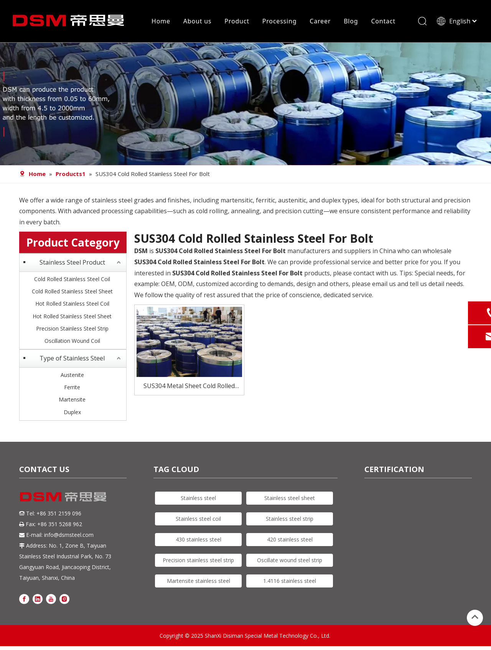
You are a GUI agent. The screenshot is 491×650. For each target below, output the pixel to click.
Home (161, 21)
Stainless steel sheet (289, 498)
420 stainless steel (290, 539)
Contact (383, 21)
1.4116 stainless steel (289, 580)
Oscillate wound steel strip (289, 560)
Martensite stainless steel (198, 580)
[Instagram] (64, 598)
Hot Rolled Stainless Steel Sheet (72, 316)
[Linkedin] (38, 598)
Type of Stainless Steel (72, 358)
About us (197, 21)
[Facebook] (24, 598)
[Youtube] (51, 598)
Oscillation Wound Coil (72, 340)
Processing (279, 21)
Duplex (72, 412)
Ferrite (72, 387)
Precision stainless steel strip (198, 560)
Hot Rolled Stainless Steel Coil (72, 303)
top (474, 617)
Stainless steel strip (289, 518)
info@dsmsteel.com (69, 534)
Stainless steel (198, 498)
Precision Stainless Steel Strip (72, 328)
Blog (351, 21)
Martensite (72, 399)
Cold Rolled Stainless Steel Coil (72, 279)
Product (236, 21)
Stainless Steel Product (72, 262)
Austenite (72, 374)
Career (320, 21)
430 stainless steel (198, 539)
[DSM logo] (63, 496)
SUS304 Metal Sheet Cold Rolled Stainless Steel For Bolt (189, 386)
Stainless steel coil (198, 518)
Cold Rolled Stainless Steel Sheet (72, 291)
